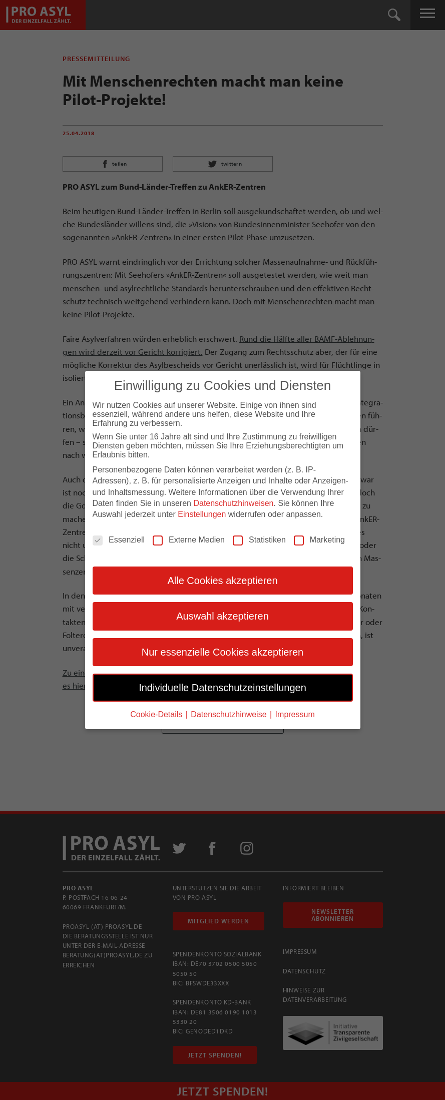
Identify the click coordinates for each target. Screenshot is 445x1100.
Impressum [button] (295, 714)
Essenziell (119, 539)
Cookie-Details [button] (157, 714)
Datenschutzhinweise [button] (230, 714)
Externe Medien (189, 539)
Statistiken (259, 539)
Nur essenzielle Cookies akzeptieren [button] (223, 651)
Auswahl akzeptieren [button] (222, 616)
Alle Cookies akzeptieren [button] (222, 580)
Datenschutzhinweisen (233, 503)
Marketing (319, 539)
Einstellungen (202, 514)
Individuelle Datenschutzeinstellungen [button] (222, 687)
